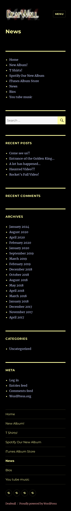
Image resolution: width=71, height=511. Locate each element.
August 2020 (18, 232)
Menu (59, 13)
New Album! (18, 65)
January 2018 (19, 301)
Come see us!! (19, 153)
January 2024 (19, 227)
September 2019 (21, 253)
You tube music (20, 97)
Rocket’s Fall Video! (24, 174)
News (13, 86)
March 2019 (18, 259)
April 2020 (17, 237)
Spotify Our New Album (26, 76)
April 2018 (16, 291)
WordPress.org (20, 396)
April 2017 (16, 317)
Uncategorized (20, 349)
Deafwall (10, 503)
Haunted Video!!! (22, 169)
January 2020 (19, 248)
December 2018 (20, 269)
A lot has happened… (25, 164)
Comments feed (21, 391)
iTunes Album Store (24, 81)
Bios (12, 92)
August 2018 (18, 280)
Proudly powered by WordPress (38, 503)
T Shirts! (15, 70)
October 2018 (19, 275)
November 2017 (21, 312)
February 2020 (20, 243)
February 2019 (20, 264)
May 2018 (16, 285)
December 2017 (20, 307)
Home (13, 60)
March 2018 (18, 296)
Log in (14, 380)
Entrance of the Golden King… (32, 158)
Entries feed (18, 385)
